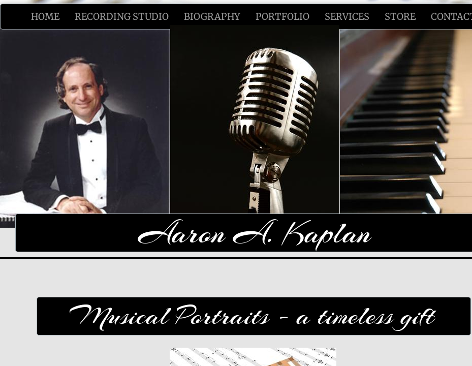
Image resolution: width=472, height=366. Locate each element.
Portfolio (282, 16)
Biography (212, 16)
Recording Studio (122, 16)
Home (45, 16)
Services (347, 16)
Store (400, 16)
